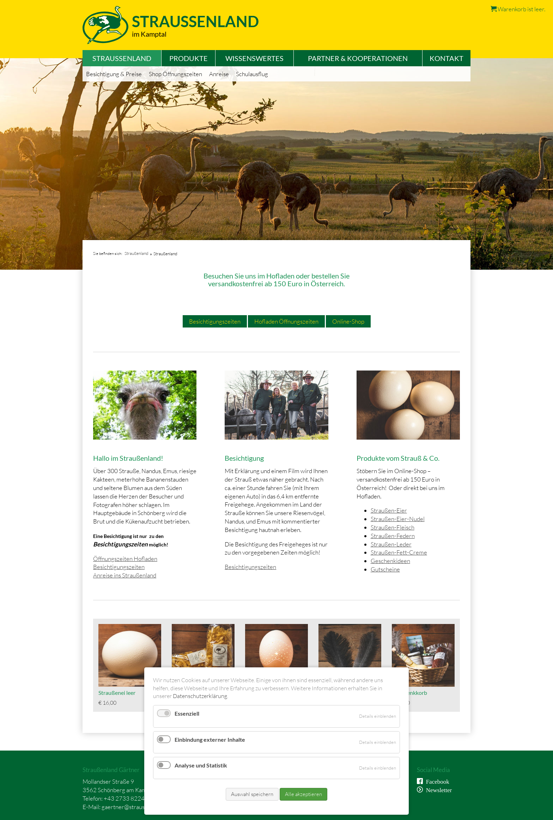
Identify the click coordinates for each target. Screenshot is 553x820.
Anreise (219, 74)
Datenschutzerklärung (200, 695)
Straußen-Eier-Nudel (398, 518)
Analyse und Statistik (201, 765)
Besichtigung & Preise (114, 74)
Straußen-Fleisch (392, 527)
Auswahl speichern (252, 794)
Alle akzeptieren (303, 794)
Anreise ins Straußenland (124, 575)
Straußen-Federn (393, 535)
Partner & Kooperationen (358, 58)
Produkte (188, 58)
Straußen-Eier (389, 510)
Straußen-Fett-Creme (399, 552)
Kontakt (446, 58)
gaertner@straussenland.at (136, 806)
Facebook (436, 781)
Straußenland (136, 253)
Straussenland (195, 21)
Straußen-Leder (391, 544)
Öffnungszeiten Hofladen (125, 558)
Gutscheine (385, 569)
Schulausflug (252, 74)
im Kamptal (149, 34)
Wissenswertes (254, 58)
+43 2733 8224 (124, 798)
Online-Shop (348, 321)
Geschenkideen (390, 560)
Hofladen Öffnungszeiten (286, 321)
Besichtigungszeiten (215, 321)
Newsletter (437, 790)
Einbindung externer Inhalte (210, 739)
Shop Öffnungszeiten (175, 74)
